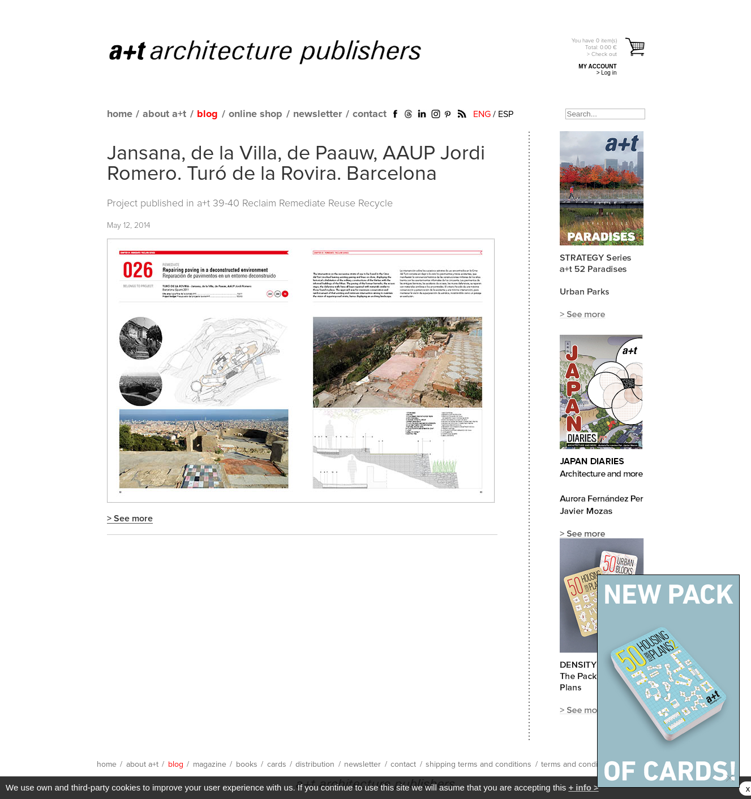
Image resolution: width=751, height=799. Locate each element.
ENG (482, 114)
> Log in (606, 73)
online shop (255, 114)
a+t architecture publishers (279, 51)
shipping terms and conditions (478, 764)
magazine (209, 764)
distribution (314, 764)
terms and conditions (578, 764)
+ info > (583, 787)
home (119, 114)
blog (207, 114)
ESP (505, 114)
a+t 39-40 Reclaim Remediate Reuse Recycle (295, 203)
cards (276, 764)
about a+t (164, 114)
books (247, 764)
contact (370, 114)
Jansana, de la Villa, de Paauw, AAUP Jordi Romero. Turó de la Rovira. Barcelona (296, 164)
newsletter (317, 114)
